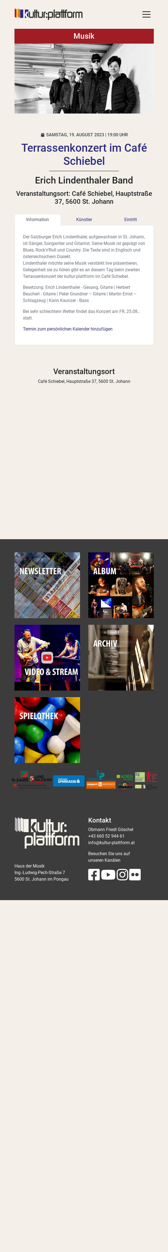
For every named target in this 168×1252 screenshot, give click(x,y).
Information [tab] (37, 219)
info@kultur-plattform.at (111, 842)
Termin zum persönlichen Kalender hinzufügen (68, 329)
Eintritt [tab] (130, 219)
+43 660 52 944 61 (106, 836)
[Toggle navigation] (146, 14)
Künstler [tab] (84, 219)
